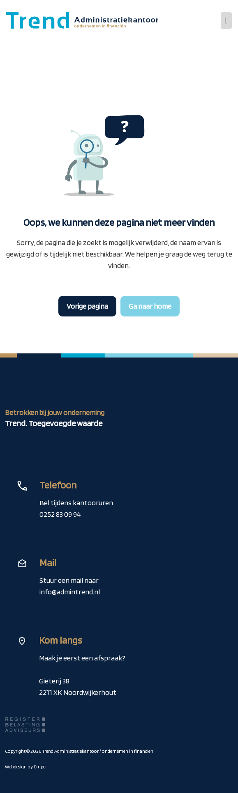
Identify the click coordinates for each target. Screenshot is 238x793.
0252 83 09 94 (60, 514)
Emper (40, 766)
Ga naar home (150, 306)
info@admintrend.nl (69, 591)
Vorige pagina (87, 306)
